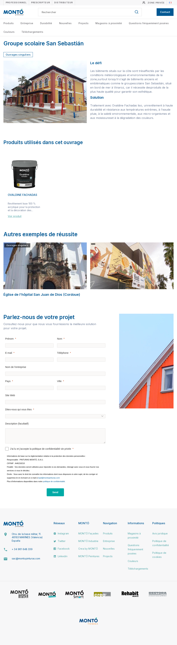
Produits (8, 23)
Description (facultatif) (17, 423)
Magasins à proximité (108, 23)
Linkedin (60, 556)
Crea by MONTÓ (88, 548)
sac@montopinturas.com (26, 558)
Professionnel (16, 2)
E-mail (8, 352)
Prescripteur (40, 2)
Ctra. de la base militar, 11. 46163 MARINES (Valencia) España (27, 537)
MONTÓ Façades (88, 533)
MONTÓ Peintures (88, 556)
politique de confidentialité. (54, 481)
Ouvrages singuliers (18, 54)
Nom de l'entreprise (15, 367)
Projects (83, 23)
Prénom (9, 338)
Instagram (61, 533)
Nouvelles (65, 23)
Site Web (10, 395)
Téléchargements (32, 31)
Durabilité (46, 23)
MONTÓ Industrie (88, 541)
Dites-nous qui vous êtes (18, 409)
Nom (59, 338)
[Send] (55, 492)
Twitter (60, 541)
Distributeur (63, 2)
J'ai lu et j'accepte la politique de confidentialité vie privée (40, 448)
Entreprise (27, 23)
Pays (8, 381)
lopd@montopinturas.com (49, 478)
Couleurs (9, 31)
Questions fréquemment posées (149, 23)
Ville (59, 381)
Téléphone (62, 352)
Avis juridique (160, 533)
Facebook (61, 548)
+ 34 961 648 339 (22, 549)
